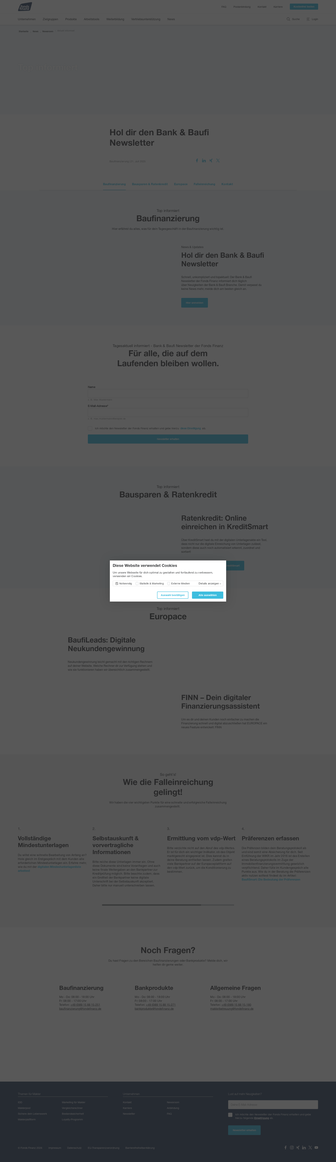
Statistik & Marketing (152, 583)
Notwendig (125, 583)
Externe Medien (180, 583)
